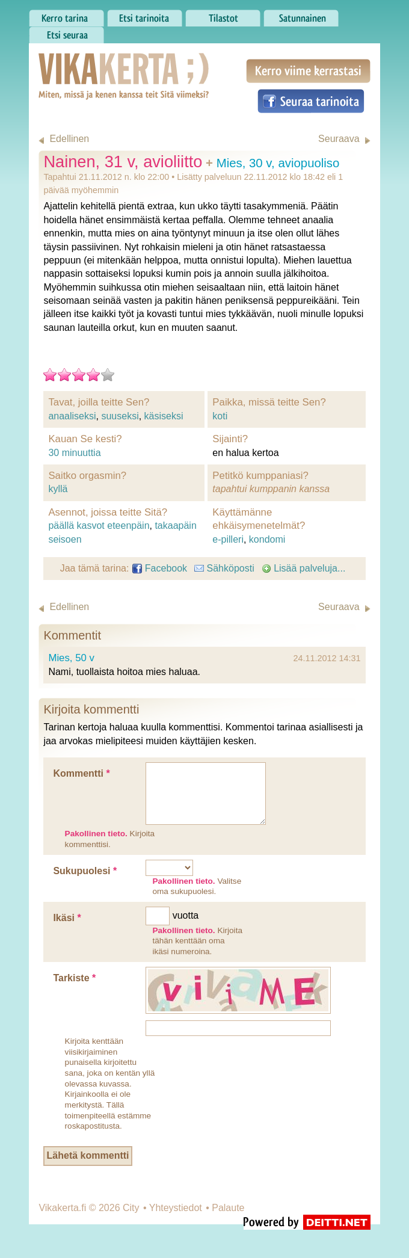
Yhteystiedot (175, 1208)
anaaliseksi (72, 416)
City (131, 1208)
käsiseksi (163, 416)
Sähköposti (224, 568)
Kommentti (81, 773)
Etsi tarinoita (144, 15)
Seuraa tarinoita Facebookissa (310, 101)
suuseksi (119, 416)
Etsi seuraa (66, 31)
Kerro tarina (66, 15)
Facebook (159, 568)
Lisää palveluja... (304, 568)
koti (219, 416)
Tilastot (222, 15)
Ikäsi (67, 918)
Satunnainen (301, 15)
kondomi (267, 539)
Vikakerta (93, 64)
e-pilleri (228, 539)
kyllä (57, 489)
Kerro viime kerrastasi (308, 71)
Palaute (228, 1208)
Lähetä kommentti (88, 1155)
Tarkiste (74, 978)
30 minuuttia (74, 453)
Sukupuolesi (85, 871)
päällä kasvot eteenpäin (98, 525)
